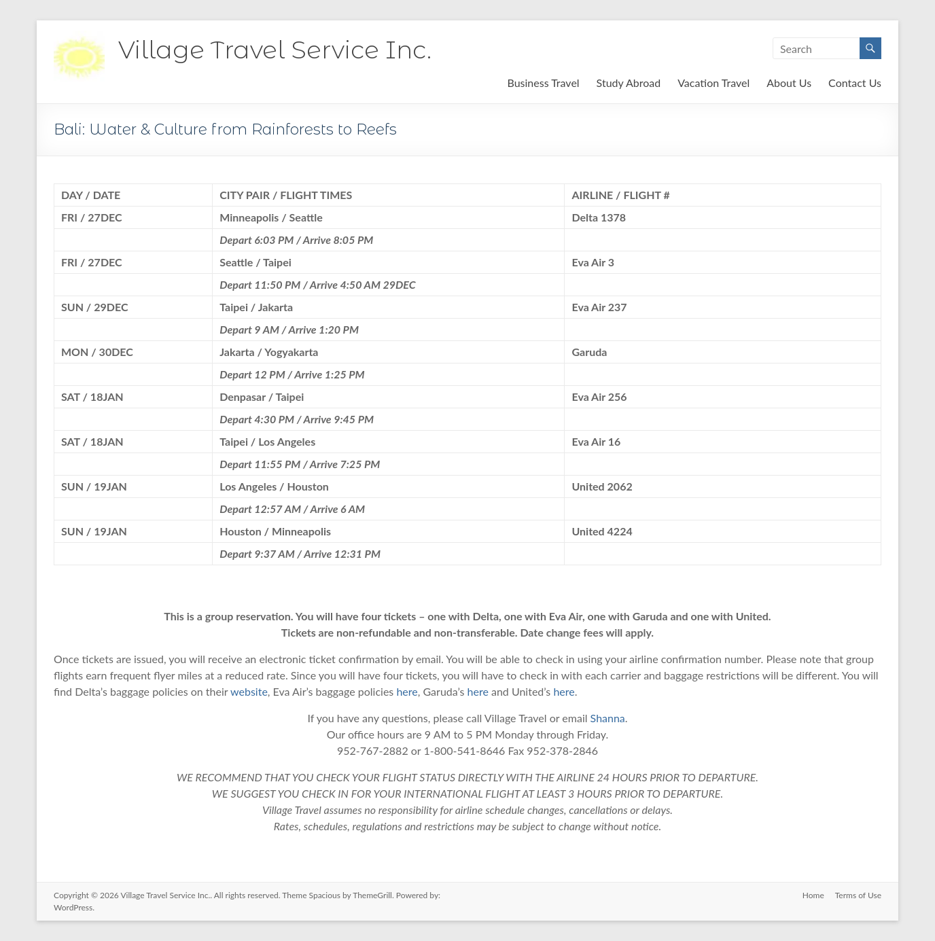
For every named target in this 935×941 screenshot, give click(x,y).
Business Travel (543, 82)
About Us (788, 82)
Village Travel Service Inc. (274, 50)
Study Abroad (629, 82)
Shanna (607, 717)
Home (813, 895)
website (249, 691)
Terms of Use (858, 895)
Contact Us (854, 82)
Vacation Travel (713, 82)
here (406, 691)
